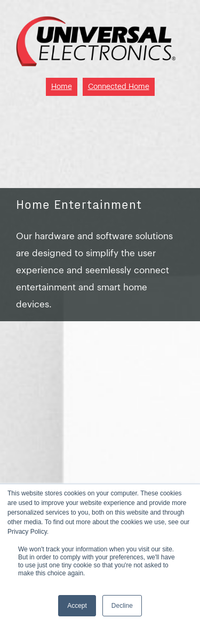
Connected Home (118, 87)
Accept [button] (77, 605)
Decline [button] (122, 605)
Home (61, 87)
